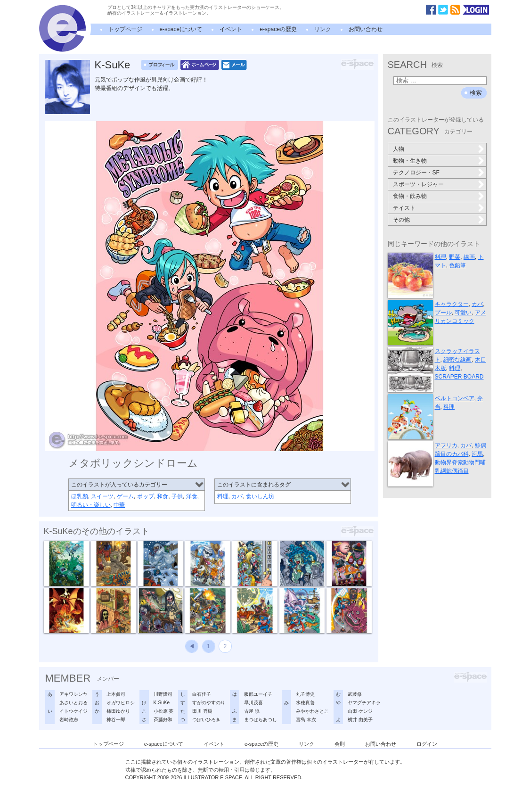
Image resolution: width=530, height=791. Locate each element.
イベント (231, 29)
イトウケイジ (73, 711)
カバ (237, 496)
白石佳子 (201, 694)
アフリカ (446, 445)
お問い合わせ (366, 29)
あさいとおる (73, 702)
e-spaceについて (181, 29)
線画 (469, 257)
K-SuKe (112, 65)
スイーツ (102, 496)
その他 (401, 219)
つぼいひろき (206, 719)
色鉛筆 (457, 265)
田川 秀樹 (202, 711)
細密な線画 (457, 359)
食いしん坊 (260, 496)
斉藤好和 (163, 719)
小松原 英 (164, 711)
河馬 (477, 454)
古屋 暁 (252, 711)
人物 (398, 149)
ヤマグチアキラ (364, 702)
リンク (322, 29)
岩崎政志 (68, 719)
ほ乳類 (79, 496)
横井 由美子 (360, 719)
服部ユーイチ (258, 694)
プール (443, 312)
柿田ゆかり (118, 711)
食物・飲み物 (410, 196)
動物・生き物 (410, 160)
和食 (162, 496)
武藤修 (355, 694)
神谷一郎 (115, 719)
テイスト (404, 208)
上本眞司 (115, 694)
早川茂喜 (253, 702)
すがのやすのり (208, 702)
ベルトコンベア (454, 398)
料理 (222, 496)
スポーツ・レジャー (418, 184)
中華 (119, 505)
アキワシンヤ (73, 694)
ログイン (426, 744)
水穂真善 (305, 702)
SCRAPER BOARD (459, 376)
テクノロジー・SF (416, 172)
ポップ (145, 496)
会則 (339, 744)
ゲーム (125, 496)
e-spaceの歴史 (278, 29)
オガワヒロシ (120, 702)
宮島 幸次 (306, 719)
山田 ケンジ (360, 711)
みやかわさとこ (312, 711)
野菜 (454, 257)
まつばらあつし (260, 719)
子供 (177, 496)
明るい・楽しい (91, 505)
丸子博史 (305, 694)
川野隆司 (163, 694)
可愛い (463, 312)
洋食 (191, 496)
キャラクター (452, 304)
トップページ (125, 29)
